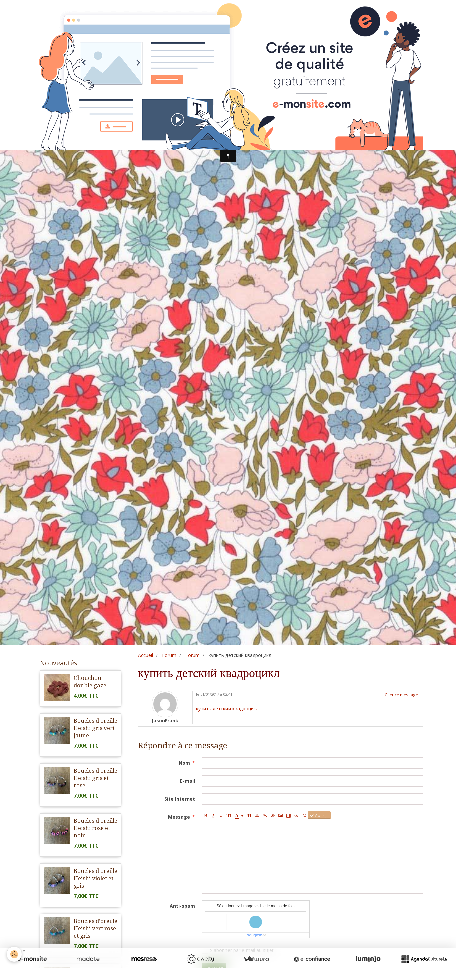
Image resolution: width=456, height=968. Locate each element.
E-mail (187, 781)
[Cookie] (14, 954)
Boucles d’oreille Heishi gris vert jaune (95, 728)
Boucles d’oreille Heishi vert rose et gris (95, 928)
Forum (169, 655)
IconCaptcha (254, 935)
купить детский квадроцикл (227, 708)
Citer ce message (401, 694)
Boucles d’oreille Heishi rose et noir (95, 828)
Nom (184, 763)
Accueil (145, 655)
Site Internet (179, 799)
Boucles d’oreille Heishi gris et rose (95, 778)
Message (179, 817)
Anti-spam (182, 906)
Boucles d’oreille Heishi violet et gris (95, 878)
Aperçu (319, 815)
